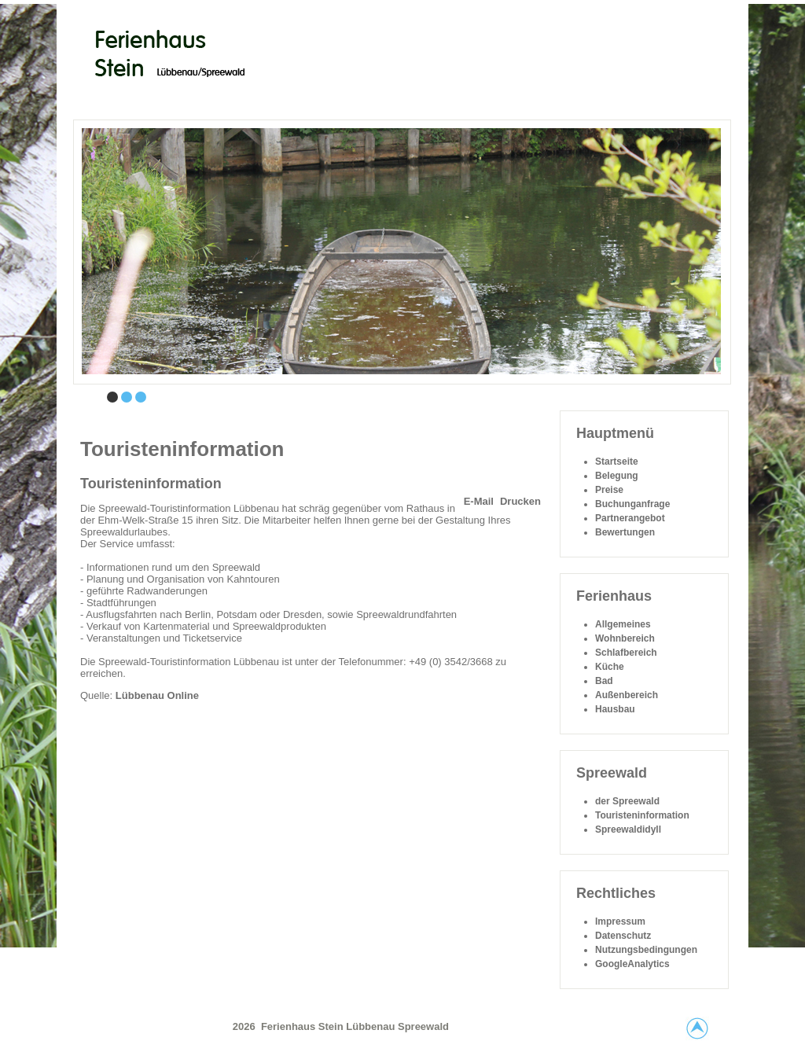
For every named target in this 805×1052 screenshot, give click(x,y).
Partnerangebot (630, 518)
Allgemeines (623, 624)
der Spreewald (627, 801)
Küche (609, 666)
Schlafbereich (626, 652)
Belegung (616, 475)
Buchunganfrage (632, 503)
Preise (609, 489)
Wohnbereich (625, 638)
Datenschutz (623, 935)
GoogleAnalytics (632, 963)
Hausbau (615, 709)
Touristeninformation (151, 483)
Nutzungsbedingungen (646, 949)
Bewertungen (625, 532)
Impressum (620, 921)
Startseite (616, 461)
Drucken (520, 501)
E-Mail (479, 501)
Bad (604, 680)
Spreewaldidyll (628, 829)
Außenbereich (626, 695)
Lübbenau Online (157, 695)
